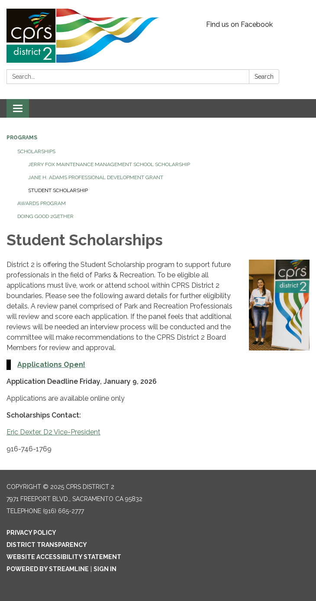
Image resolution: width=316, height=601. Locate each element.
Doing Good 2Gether (45, 216)
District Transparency (46, 544)
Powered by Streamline (47, 569)
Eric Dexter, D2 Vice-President (53, 432)
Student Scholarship (58, 190)
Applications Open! (51, 364)
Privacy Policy (31, 532)
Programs (21, 138)
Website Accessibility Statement (63, 556)
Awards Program (41, 203)
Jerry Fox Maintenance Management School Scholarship (109, 164)
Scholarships (36, 151)
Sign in (105, 569)
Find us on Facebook (239, 24)
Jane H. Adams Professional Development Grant (95, 177)
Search (264, 76)
